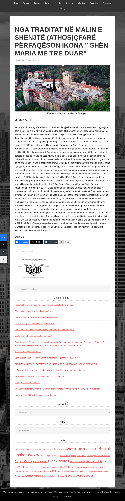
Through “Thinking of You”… (27, 382)
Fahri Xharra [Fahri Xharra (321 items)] (40, 461)
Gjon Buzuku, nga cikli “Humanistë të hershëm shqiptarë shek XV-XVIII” (47, 358)
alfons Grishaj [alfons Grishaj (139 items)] (30, 449)
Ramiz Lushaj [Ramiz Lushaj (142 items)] (87, 471)
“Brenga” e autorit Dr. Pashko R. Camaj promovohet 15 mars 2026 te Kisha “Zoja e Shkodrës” (57, 389)
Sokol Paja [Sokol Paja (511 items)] (65, 475)
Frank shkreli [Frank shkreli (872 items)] (58, 461)
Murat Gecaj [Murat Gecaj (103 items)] (91, 467)
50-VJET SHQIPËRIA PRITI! (28, 351)
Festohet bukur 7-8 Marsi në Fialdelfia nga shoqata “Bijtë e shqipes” (45, 305)
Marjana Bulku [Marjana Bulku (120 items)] (82, 467)
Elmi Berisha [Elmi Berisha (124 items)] (81, 456)
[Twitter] (36, 242)
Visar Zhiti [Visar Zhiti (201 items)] (88, 476)
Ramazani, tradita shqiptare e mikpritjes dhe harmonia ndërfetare (44, 329)
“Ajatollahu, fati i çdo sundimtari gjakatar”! (33, 336)
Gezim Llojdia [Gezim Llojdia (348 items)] (94, 461)
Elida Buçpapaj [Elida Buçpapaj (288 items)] (68, 455)
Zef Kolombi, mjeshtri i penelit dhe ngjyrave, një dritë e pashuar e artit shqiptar (50, 370)
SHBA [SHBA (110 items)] (23, 476)
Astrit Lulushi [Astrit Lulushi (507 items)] (76, 449)
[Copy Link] (51, 242)
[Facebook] (22, 242)
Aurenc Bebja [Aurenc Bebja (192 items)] (92, 449)
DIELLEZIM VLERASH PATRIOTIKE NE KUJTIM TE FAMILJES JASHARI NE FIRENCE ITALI (57, 364)
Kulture (30, 251)
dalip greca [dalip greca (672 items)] (51, 455)
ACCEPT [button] (67, 497)
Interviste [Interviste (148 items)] (29, 467)
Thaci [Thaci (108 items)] (75, 476)
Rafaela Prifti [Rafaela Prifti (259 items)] (50, 471)
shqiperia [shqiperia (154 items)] (45, 476)
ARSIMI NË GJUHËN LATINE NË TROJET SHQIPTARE (40, 376)
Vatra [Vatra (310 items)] (80, 475)
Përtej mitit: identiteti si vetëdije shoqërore (34, 311)
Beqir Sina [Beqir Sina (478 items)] (35, 455)
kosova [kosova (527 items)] (63, 466)
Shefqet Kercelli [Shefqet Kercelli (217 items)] (33, 476)
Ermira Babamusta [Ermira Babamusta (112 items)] (103, 456)
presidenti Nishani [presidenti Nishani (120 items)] (36, 471)
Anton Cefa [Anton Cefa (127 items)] (41, 449)
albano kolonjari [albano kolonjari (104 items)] (20, 449)
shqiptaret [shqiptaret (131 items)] (53, 476)
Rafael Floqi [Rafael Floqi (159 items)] (63, 471)
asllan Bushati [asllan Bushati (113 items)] (62, 449)
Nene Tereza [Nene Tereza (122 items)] (25, 471)
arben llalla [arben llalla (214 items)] (51, 449)
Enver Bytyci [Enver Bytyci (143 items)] (92, 456)
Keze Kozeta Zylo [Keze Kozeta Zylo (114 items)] (40, 467)
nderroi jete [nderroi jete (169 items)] (101, 467)
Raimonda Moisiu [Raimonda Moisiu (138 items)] (75, 471)
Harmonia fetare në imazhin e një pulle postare (36, 317)
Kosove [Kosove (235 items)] (72, 467)
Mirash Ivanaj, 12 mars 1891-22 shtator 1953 (35, 323)
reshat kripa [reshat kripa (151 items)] (98, 471)
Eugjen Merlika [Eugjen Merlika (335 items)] (23, 461)
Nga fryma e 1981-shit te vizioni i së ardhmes (35, 395)
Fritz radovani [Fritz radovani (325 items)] (77, 461)
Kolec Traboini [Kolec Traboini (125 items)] (52, 467)
